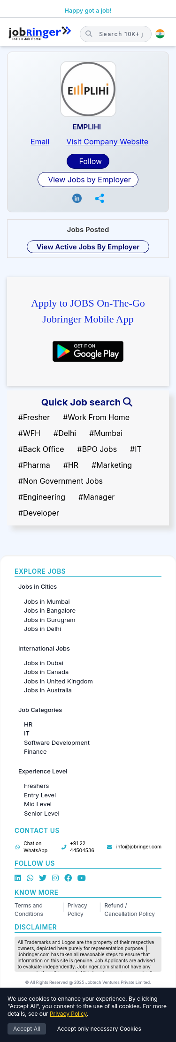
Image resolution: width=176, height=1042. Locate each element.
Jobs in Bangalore (50, 610)
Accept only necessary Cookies (99, 1028)
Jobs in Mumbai (47, 601)
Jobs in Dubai (43, 663)
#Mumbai (105, 433)
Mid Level (38, 804)
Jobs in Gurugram (50, 619)
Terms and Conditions (29, 909)
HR (28, 724)
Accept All (26, 1028)
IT (27, 733)
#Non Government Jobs (60, 481)
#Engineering (41, 497)
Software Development (57, 742)
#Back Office (41, 449)
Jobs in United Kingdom (58, 681)
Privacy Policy (77, 909)
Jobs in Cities (37, 586)
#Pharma (34, 465)
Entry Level (40, 795)
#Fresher (34, 417)
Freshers (36, 785)
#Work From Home (96, 417)
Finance (35, 751)
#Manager (96, 497)
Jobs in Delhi (42, 628)
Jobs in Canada (46, 671)
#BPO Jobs (97, 449)
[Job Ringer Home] (40, 33)
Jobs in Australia (48, 690)
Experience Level (42, 771)
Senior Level (42, 813)
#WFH (29, 433)
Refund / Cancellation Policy (130, 909)
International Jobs (44, 648)
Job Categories (40, 709)
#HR (70, 465)
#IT (136, 449)
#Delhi (65, 433)
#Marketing (112, 465)
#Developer (38, 512)
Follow (89, 161)
